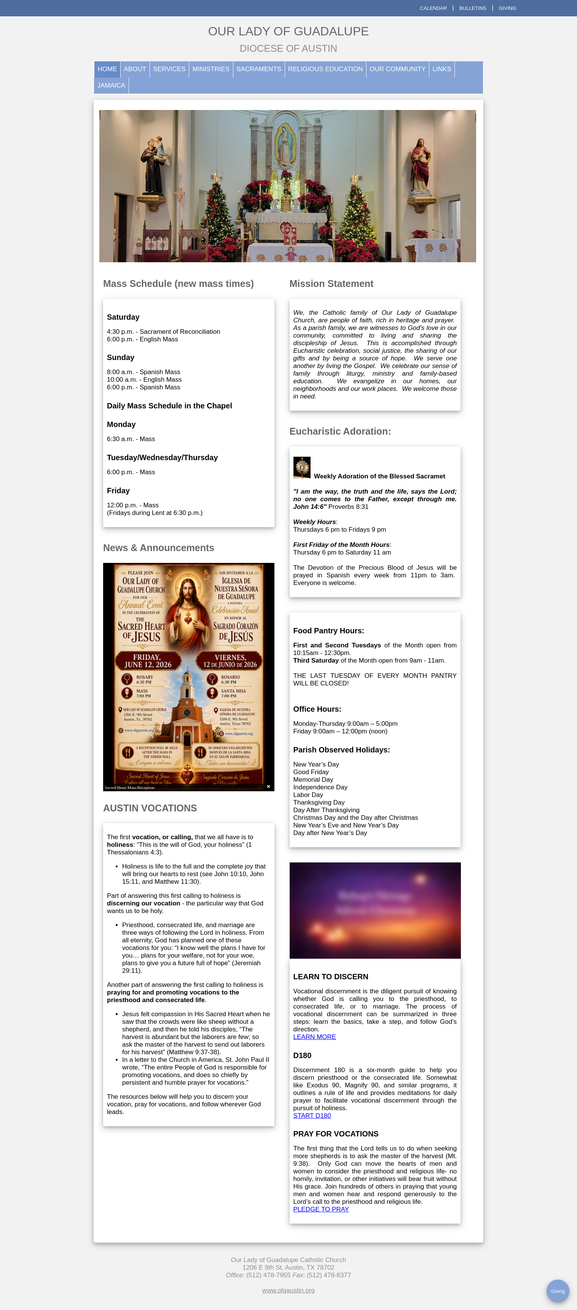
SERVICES (169, 69)
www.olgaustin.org (288, 1290)
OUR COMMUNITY (398, 69)
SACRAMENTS (258, 69)
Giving (558, 1291)
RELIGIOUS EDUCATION (325, 69)
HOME (107, 69)
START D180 (312, 1115)
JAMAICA (111, 85)
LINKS (442, 69)
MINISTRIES (211, 69)
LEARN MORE (314, 1037)
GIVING (507, 8)
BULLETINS (472, 8)
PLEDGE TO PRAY (321, 1209)
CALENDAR (433, 8)
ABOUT (135, 69)
